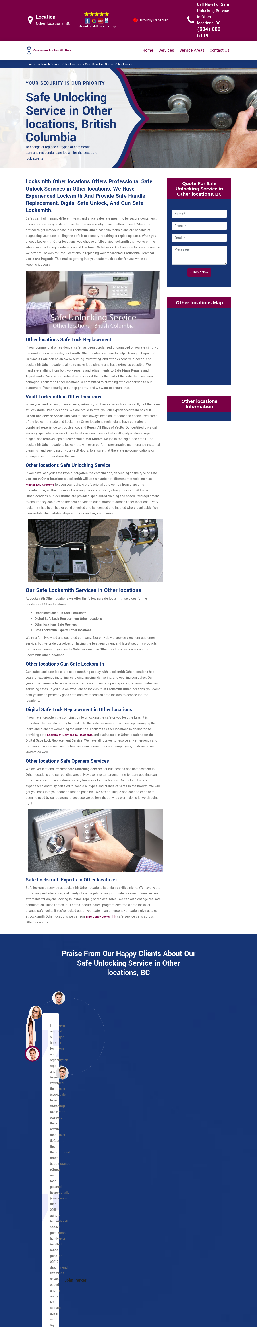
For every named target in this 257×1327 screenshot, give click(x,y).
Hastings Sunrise (122, 1178)
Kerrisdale (186, 1173)
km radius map (199, 345)
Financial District (52, 1161)
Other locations (121, 1132)
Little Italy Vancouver (125, 1155)
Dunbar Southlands (193, 1155)
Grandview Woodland (125, 1173)
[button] (62, 1072)
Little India (117, 1167)
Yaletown (46, 1213)
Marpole (185, 1184)
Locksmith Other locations (125, 1321)
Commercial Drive (122, 1144)
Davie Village (49, 1144)
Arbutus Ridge (189, 1150)
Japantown (48, 1184)
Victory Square (50, 1201)
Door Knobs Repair (114, 1303)
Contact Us (219, 50)
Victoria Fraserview (193, 1144)
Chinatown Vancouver (55, 1138)
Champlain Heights (123, 1138)
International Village (54, 1178)
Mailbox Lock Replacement (154, 1286)
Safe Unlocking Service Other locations (110, 64)
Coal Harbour (49, 1132)
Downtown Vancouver (55, 1150)
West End (47, 1207)
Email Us (198, 1257)
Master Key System (115, 1271)
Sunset (184, 1138)
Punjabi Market (120, 1161)
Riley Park (117, 1207)
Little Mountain (121, 1213)
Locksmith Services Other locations (59, 64)
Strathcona (187, 1132)
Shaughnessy (189, 1196)
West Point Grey (191, 1207)
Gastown (46, 1167)
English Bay (48, 1155)
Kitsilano (185, 1178)
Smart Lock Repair (114, 1294)
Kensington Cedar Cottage (128, 1184)
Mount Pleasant (121, 1196)
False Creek (187, 1167)
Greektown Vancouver (125, 1150)
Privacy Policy (155, 1257)
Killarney (116, 1190)
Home (147, 50)
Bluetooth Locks (156, 1266)
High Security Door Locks (114, 1260)
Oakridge (185, 1190)
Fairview (185, 1161)
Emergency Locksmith (161, 1298)
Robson (45, 1190)
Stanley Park (49, 1196)
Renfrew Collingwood (125, 1201)
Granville (46, 1173)
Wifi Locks (152, 1275)
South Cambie (189, 1201)
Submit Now (199, 272)
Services (166, 50)
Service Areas (191, 50)
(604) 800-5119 (209, 32)
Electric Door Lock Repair (114, 1283)
